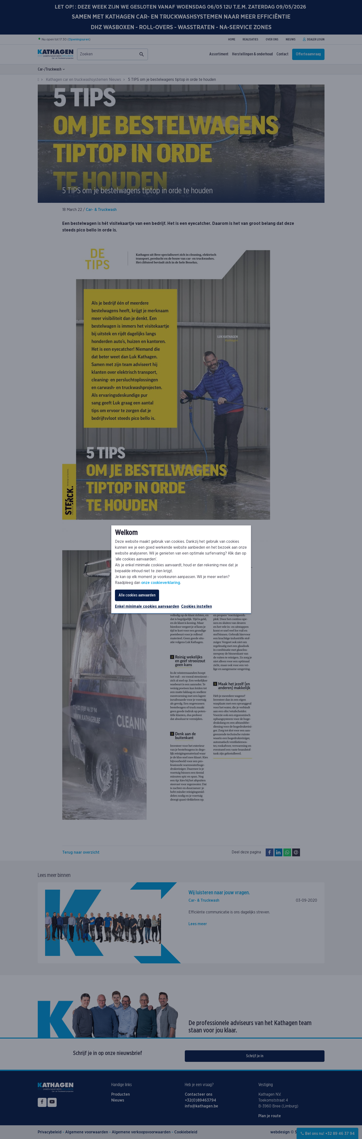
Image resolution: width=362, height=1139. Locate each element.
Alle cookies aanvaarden (137, 595)
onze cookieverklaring (160, 583)
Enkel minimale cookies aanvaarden (147, 606)
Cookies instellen (196, 606)
